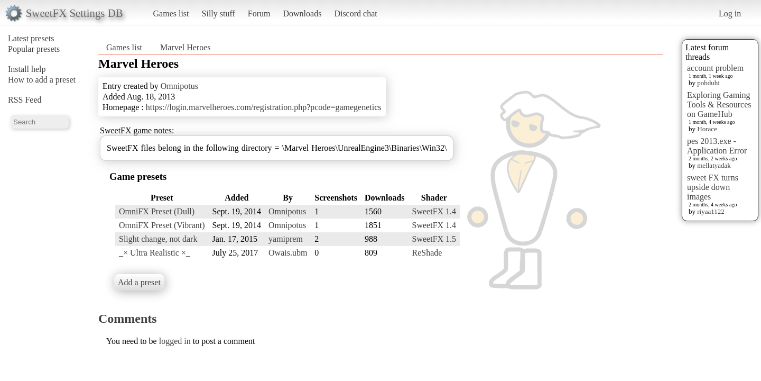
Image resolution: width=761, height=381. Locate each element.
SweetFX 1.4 (434, 211)
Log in (730, 13)
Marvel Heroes (185, 47)
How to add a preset (42, 79)
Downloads (302, 13)
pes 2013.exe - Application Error (717, 146)
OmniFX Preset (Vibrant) (162, 225)
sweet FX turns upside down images (712, 187)
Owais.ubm (287, 252)
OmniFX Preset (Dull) (156, 211)
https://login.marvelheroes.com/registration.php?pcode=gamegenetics (264, 107)
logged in (175, 341)
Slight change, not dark (158, 238)
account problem (715, 68)
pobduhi (708, 83)
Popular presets (34, 48)
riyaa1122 (711, 211)
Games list (171, 13)
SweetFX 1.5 (434, 238)
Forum (259, 13)
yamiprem (285, 238)
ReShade (427, 252)
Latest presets (31, 38)
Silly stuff (218, 13)
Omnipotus (179, 85)
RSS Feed (25, 99)
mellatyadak (714, 165)
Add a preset (139, 282)
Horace (707, 129)
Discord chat (355, 13)
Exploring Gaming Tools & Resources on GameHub (719, 104)
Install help (27, 69)
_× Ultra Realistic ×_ (154, 252)
